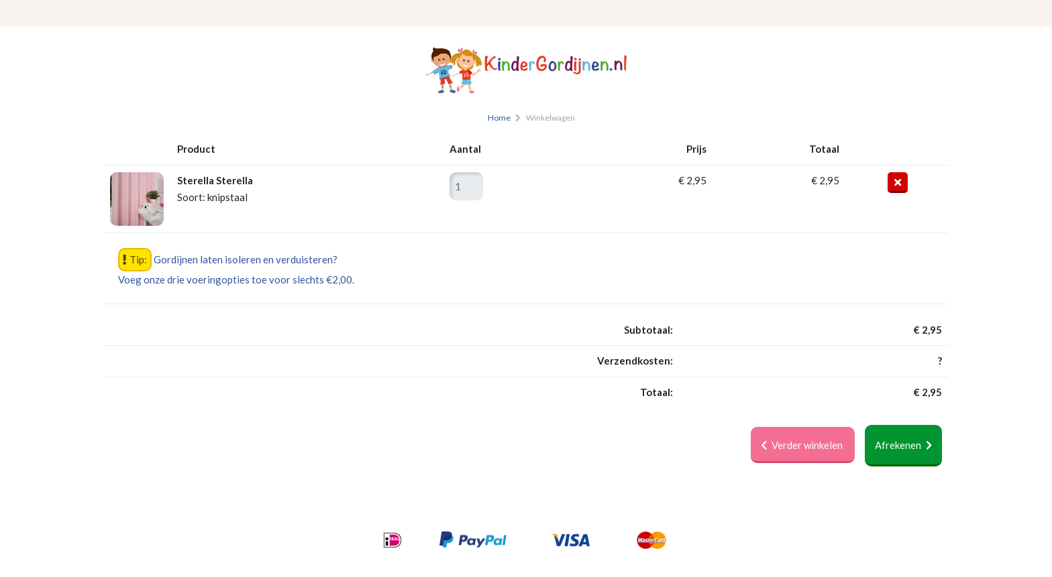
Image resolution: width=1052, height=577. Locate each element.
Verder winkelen (803, 445)
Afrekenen (903, 445)
